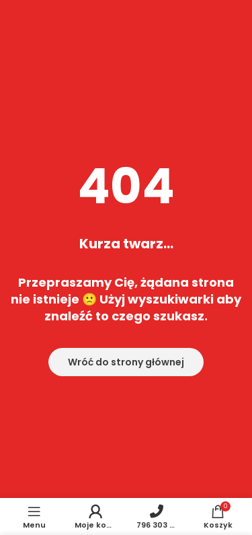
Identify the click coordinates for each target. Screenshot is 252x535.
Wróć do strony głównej (126, 362)
